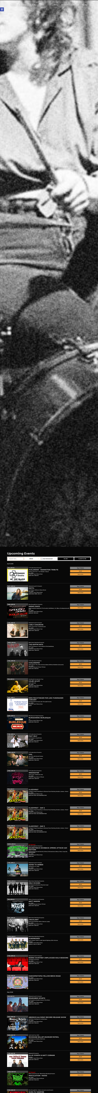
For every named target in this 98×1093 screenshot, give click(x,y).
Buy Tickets (80, 568)
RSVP (80, 571)
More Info (80, 574)
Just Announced (47, 558)
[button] (2, 9)
